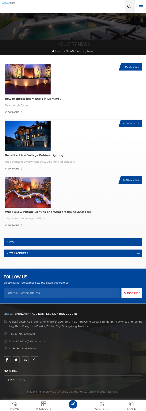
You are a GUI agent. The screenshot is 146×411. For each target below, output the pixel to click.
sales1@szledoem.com (33, 341)
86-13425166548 (26, 348)
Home (57, 50)
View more (12, 112)
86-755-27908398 (25, 333)
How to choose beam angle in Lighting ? (33, 98)
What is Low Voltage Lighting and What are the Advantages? (48, 212)
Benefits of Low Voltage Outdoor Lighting (34, 155)
